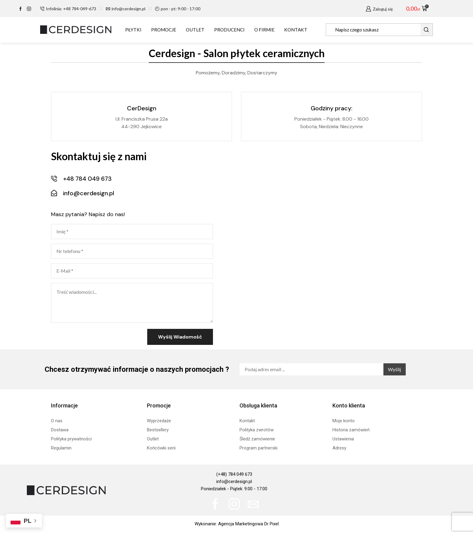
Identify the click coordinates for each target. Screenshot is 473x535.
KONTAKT (295, 29)
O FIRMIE (264, 29)
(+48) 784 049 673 (234, 474)
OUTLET (195, 29)
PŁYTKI (133, 29)
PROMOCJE (163, 29)
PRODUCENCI (229, 29)
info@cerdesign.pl (234, 481)
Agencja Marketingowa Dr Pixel (248, 524)
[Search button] (427, 30)
